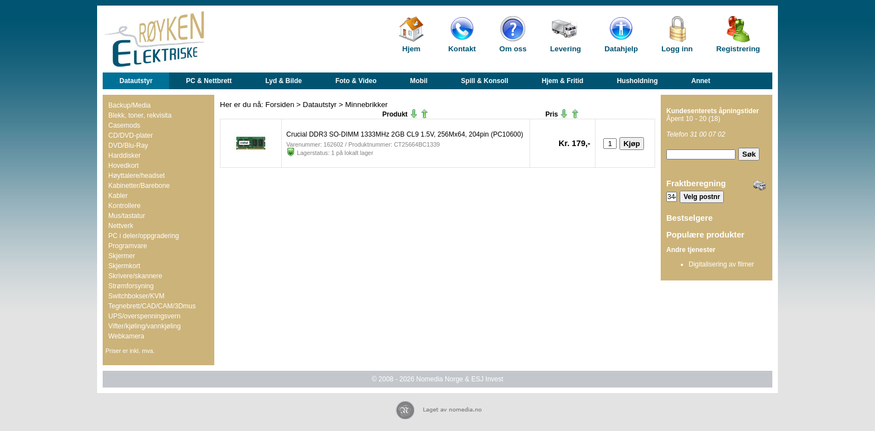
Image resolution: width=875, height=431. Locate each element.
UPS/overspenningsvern (144, 316)
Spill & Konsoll (484, 81)
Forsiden (280, 104)
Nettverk (120, 226)
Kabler (118, 196)
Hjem (411, 49)
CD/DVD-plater (130, 135)
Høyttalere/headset (136, 176)
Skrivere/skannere (135, 276)
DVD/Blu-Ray (128, 145)
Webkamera (126, 336)
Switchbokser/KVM (136, 296)
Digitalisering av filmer (721, 264)
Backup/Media (129, 105)
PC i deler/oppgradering (143, 236)
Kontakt (462, 49)
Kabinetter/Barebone (139, 186)
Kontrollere (124, 206)
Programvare (127, 246)
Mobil (418, 81)
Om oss (513, 49)
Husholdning (637, 81)
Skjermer (121, 256)
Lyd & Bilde (283, 81)
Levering (565, 49)
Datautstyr (135, 81)
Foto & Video (356, 81)
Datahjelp (621, 49)
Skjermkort (124, 266)
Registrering (738, 49)
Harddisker (124, 155)
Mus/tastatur (126, 216)
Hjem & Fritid (563, 81)
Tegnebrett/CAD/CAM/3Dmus (152, 306)
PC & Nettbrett (209, 81)
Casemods (124, 125)
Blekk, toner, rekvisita (139, 115)
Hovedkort (123, 166)
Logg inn (677, 49)
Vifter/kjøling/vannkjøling (144, 326)
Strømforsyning (130, 286)
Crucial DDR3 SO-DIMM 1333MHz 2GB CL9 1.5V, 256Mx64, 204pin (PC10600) (404, 134)
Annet (700, 81)
